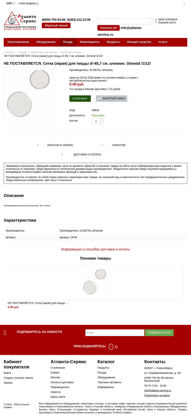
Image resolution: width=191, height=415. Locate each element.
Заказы (8, 382)
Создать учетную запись (18, 377)
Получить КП (108, 27)
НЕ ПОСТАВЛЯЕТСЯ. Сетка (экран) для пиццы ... (38, 302)
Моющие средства (139, 41)
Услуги (163, 41)
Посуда (67, 41)
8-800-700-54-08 (154, 377)
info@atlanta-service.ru (157, 390)
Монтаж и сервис (60, 145)
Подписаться (159, 332)
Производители (60, 387)
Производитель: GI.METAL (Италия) (91, 69)
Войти (7, 372)
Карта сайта (58, 396)
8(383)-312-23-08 (78, 19)
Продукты (113, 41)
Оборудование (46, 41)
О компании (58, 367)
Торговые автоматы (109, 382)
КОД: (72, 110)
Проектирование (18, 41)
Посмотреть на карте (157, 395)
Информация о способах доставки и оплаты (95, 249)
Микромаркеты (89, 41)
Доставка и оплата (87, 154)
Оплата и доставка (62, 382)
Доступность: (77, 115)
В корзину (80, 98)
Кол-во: (73, 120)
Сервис (55, 372)
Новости (56, 392)
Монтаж (55, 377)
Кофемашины (105, 387)
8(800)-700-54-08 (53, 19)
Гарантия (119, 145)
